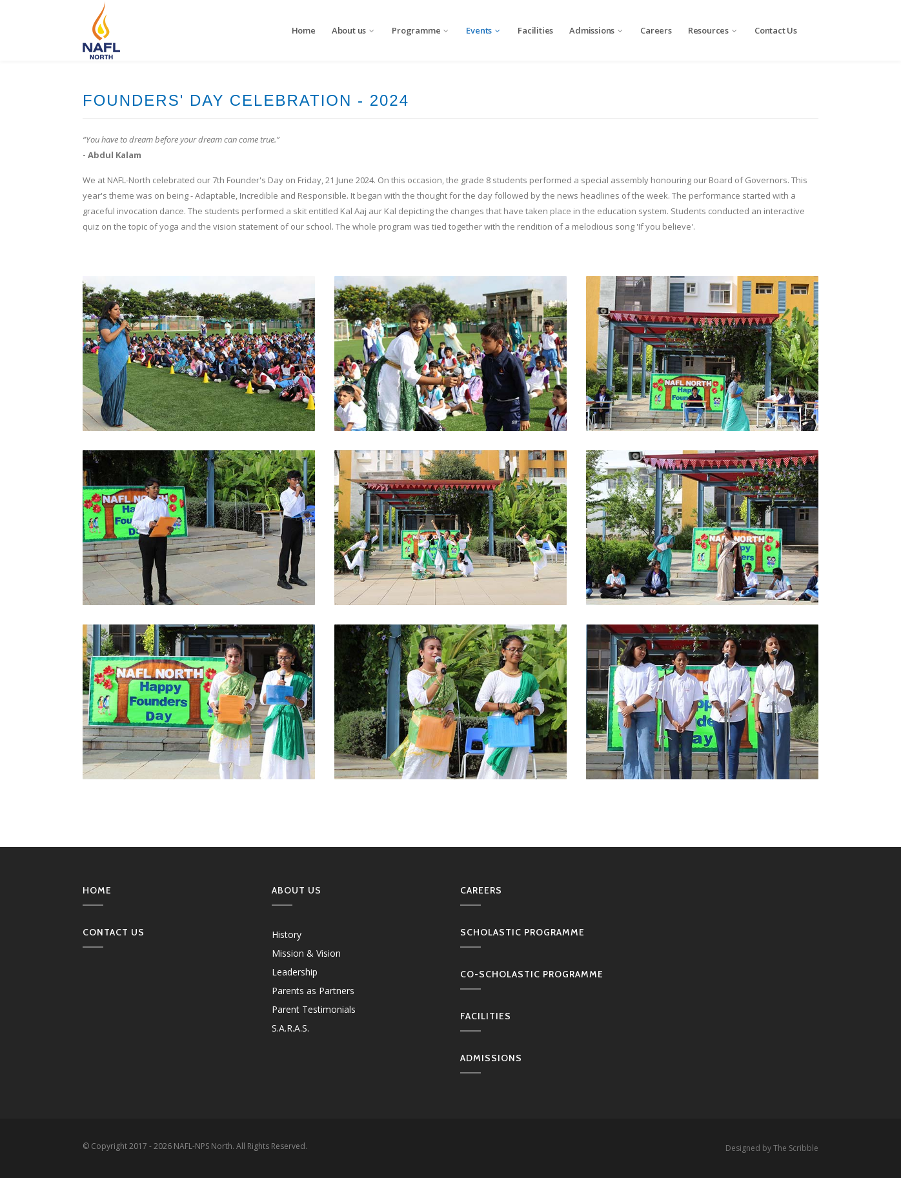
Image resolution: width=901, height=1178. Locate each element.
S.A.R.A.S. (290, 1028)
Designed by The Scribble (771, 1148)
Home (304, 30)
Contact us (114, 932)
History (286, 934)
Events (483, 30)
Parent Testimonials (314, 1009)
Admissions (596, 30)
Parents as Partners (313, 990)
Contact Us (775, 30)
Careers (656, 30)
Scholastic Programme (522, 932)
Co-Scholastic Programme (531, 974)
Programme (421, 30)
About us (354, 30)
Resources (713, 30)
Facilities (535, 30)
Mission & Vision (306, 953)
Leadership (295, 972)
